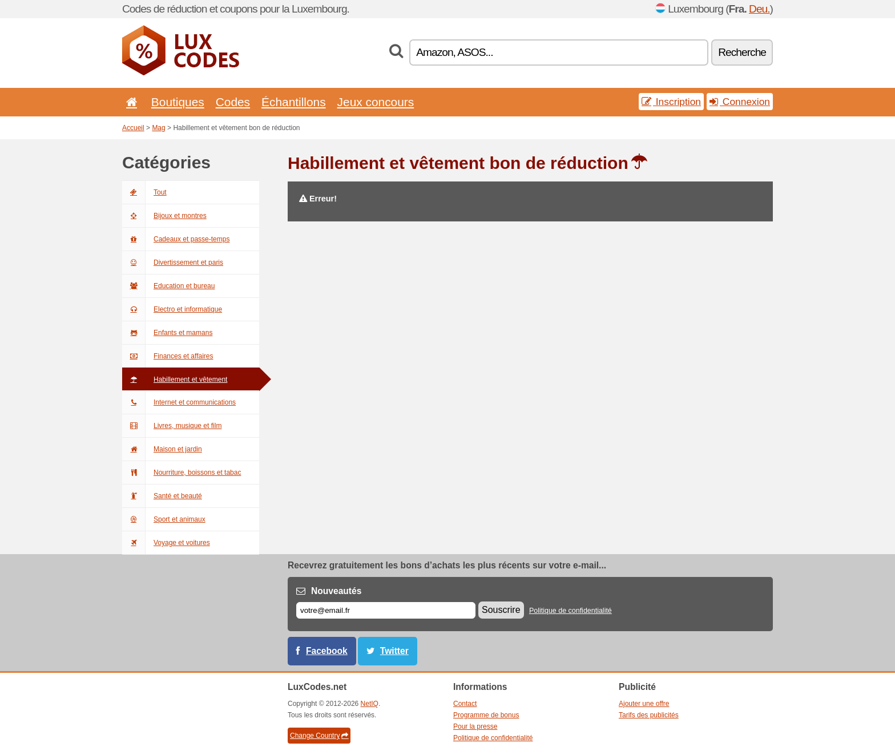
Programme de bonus (486, 715)
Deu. (759, 9)
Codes (233, 101)
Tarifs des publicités (649, 715)
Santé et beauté (162, 496)
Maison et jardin (162, 449)
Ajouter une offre (644, 704)
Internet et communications (179, 402)
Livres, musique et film (171, 425)
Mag (158, 128)
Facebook (327, 651)
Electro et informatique (172, 309)
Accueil (133, 128)
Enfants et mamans (167, 332)
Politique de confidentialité (570, 611)
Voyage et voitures (166, 542)
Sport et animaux (163, 519)
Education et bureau (168, 285)
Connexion (739, 101)
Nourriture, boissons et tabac (181, 472)
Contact (465, 704)
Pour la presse (475, 726)
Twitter (394, 651)
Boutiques (177, 101)
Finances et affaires (167, 356)
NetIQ (369, 704)
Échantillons (293, 101)
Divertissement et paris (172, 262)
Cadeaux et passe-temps (175, 239)
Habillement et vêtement (174, 379)
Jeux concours (375, 101)
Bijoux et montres (164, 215)
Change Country (319, 736)
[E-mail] (385, 610)
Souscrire (501, 610)
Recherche (742, 52)
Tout (144, 192)
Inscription (671, 101)
